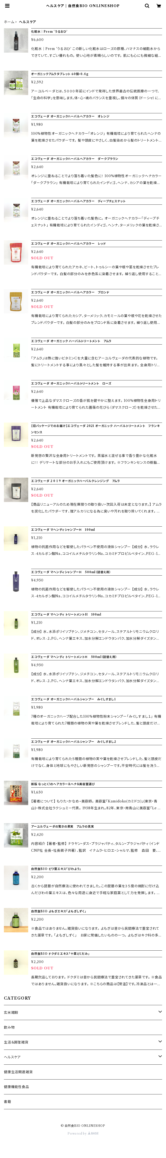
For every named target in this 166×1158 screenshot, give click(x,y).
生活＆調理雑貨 (16, 1042)
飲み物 (9, 1027)
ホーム (9, 22)
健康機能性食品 (16, 1087)
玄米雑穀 (11, 1012)
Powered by (83, 1133)
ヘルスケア (12, 1057)
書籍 (7, 1102)
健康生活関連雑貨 (18, 1072)
